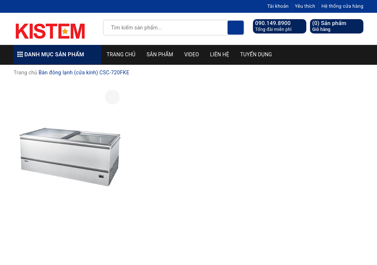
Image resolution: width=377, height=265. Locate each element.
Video (191, 54)
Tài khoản (278, 6)
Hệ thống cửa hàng (342, 6)
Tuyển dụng (256, 54)
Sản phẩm (160, 54)
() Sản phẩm (329, 26)
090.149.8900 (273, 23)
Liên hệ (219, 54)
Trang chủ (121, 54)
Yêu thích (305, 6)
